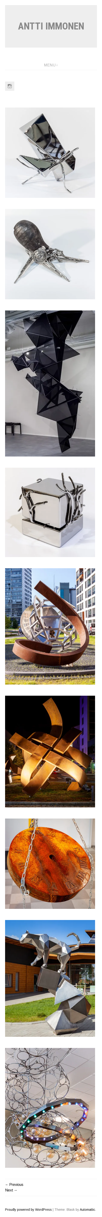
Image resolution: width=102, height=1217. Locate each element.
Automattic (87, 1209)
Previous (16, 1185)
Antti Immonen (51, 26)
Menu (50, 65)
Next (9, 1190)
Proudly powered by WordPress (28, 1209)
